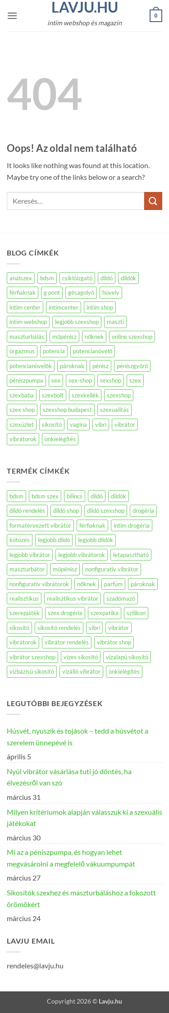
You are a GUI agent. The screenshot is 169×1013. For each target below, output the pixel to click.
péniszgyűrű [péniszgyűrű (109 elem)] (132, 366)
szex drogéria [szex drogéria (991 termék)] (65, 612)
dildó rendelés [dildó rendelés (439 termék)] (27, 510)
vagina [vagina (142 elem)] (78, 424)
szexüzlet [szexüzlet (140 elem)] (21, 424)
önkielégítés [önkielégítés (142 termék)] (124, 671)
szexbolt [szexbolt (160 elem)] (53, 395)
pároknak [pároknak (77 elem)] (72, 366)
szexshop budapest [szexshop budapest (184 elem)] (67, 409)
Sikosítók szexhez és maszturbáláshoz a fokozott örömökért (81, 898)
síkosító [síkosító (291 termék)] (19, 627)
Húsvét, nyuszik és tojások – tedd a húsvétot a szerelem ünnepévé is (77, 736)
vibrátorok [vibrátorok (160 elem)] (23, 439)
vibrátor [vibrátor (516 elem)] (124, 424)
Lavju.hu (84, 7)
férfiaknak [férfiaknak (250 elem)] (22, 292)
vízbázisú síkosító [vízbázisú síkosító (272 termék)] (31, 671)
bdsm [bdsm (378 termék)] (16, 496)
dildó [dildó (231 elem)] (106, 278)
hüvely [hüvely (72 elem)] (110, 292)
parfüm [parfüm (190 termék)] (113, 584)
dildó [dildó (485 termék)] (97, 496)
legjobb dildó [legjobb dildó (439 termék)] (54, 539)
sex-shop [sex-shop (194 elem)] (80, 380)
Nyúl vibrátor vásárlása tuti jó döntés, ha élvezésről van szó (69, 777)
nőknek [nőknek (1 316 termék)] (86, 584)
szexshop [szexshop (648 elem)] (119, 395)
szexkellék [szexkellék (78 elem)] (85, 395)
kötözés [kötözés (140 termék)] (19, 539)
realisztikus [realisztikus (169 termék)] (24, 598)
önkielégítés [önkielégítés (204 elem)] (60, 439)
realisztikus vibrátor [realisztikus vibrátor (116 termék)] (72, 598)
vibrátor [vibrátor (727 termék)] (118, 627)
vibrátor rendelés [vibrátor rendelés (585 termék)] (67, 642)
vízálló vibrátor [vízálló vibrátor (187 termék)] (81, 671)
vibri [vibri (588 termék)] (94, 627)
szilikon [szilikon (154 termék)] (136, 612)
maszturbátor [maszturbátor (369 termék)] (27, 569)
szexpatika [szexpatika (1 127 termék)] (105, 612)
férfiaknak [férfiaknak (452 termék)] (92, 525)
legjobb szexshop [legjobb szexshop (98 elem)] (77, 321)
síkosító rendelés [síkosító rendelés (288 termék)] (59, 627)
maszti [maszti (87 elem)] (115, 321)
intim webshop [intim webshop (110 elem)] (28, 321)
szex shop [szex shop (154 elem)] (22, 409)
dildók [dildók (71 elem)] (128, 278)
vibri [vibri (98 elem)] (100, 424)
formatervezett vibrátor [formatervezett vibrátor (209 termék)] (40, 525)
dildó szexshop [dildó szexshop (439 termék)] (105, 510)
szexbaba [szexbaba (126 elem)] (21, 395)
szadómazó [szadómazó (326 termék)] (120, 598)
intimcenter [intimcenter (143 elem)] (63, 307)
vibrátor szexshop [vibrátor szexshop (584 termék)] (32, 657)
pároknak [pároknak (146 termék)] (143, 584)
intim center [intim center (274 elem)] (25, 307)
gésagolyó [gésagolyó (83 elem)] (81, 292)
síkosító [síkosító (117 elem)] (52, 424)
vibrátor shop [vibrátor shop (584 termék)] (114, 642)
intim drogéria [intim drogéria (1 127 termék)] (132, 525)
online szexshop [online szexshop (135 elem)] (132, 336)
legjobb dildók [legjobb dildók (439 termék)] (95, 539)
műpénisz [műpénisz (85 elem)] (64, 336)
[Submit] (153, 201)
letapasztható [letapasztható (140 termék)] (131, 554)
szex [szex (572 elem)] (135, 380)
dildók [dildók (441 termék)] (118, 496)
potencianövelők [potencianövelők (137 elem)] (30, 366)
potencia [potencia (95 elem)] (54, 351)
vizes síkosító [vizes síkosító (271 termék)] (81, 657)
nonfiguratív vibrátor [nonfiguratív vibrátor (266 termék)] (111, 569)
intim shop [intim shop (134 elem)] (100, 307)
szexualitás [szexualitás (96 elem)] (114, 409)
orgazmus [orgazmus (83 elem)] (22, 351)
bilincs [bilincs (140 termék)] (74, 496)
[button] (12, 16)
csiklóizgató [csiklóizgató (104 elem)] (77, 278)
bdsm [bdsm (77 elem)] (47, 278)
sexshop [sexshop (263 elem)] (110, 380)
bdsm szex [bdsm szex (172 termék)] (45, 496)
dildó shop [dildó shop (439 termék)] (66, 510)
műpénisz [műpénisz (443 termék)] (65, 569)
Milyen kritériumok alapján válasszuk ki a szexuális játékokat (84, 818)
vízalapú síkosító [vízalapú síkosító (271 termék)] (127, 657)
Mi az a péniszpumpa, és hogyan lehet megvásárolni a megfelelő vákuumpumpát (71, 858)
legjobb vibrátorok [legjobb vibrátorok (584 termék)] (81, 554)
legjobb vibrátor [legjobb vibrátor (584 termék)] (29, 554)
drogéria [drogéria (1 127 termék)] (143, 510)
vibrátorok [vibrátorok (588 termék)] (23, 642)
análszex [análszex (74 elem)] (20, 278)
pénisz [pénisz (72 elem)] (100, 366)
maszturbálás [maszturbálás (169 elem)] (26, 336)
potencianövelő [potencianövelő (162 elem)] (92, 351)
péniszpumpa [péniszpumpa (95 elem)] (26, 380)
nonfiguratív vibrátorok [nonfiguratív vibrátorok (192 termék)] (39, 584)
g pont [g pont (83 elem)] (52, 292)
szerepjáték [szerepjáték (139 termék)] (24, 612)
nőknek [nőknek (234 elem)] (94, 336)
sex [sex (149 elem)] (55, 380)
